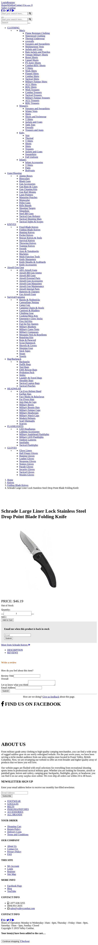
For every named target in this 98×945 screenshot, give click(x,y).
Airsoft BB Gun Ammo (30, 273)
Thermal (29, 138)
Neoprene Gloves (27, 461)
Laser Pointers (26, 194)
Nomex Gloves (26, 464)
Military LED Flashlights (31, 437)
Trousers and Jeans (34, 130)
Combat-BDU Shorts (35, 65)
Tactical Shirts (32, 79)
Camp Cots (24, 305)
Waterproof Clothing (35, 36)
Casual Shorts (31, 60)
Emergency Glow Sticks (31, 318)
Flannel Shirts (32, 73)
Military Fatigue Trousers (37, 97)
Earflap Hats (25, 394)
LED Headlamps (27, 429)
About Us (12, 847)
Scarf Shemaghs (27, 421)
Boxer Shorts (31, 57)
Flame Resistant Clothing (37, 33)
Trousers (29, 149)
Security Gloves (27, 469)
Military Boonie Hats (29, 407)
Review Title (7, 676)
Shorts (28, 143)
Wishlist (11, 5)
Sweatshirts (30, 154)
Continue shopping (10, 942)
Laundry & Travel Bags (30, 378)
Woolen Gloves (26, 474)
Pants (28, 168)
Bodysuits (30, 170)
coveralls (29, 41)
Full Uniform (31, 157)
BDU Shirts (31, 87)
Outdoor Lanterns (27, 439)
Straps (22, 353)
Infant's (22, 159)
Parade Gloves (26, 466)
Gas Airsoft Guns (27, 294)
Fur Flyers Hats (26, 399)
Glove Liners (25, 450)
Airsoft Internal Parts (29, 289)
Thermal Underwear (35, 38)
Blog (9, 889)
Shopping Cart (14, 827)
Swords (22, 248)
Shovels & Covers (28, 345)
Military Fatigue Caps (29, 410)
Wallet (22, 375)
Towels (22, 356)
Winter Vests (31, 111)
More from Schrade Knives (15, 645)
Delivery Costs (14, 832)
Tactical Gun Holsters (29, 216)
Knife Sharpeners (27, 259)
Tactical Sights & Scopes (31, 221)
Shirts (28, 146)
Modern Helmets (27, 418)
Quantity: (5, 609)
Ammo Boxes (25, 176)
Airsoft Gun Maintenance (31, 286)
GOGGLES (12, 804)
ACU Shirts (31, 84)
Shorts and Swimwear (35, 116)
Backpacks (24, 361)
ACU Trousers (32, 100)
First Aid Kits (25, 321)
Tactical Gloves (26, 472)
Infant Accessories (34, 162)
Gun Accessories (27, 184)
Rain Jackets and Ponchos (37, 52)
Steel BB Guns (26, 213)
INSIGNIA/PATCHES (18, 810)
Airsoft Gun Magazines (30, 283)
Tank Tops (30, 124)
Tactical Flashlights (28, 445)
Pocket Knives (26, 235)
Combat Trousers (33, 92)
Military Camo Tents (29, 329)
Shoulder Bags (26, 380)
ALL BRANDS (14, 815)
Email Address (8, 688)
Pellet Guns (24, 203)
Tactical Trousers (33, 95)
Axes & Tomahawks (29, 251)
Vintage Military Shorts (36, 54)
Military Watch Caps (29, 415)
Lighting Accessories (29, 431)
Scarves (23, 423)
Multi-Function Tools (29, 256)
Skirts (28, 114)
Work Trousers (32, 89)
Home (4, 5)
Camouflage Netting (29, 302)
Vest (27, 135)
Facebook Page (14, 886)
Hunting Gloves (27, 456)
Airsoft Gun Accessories (31, 281)
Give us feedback (50, 697)
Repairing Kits (26, 337)
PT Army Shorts (33, 62)
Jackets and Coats (33, 49)
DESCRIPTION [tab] (15, 650)
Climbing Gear (26, 313)
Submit (8, 638)
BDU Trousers (32, 103)
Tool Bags (24, 367)
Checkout (24, 942)
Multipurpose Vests (34, 46)
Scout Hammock (27, 343)
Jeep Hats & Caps (27, 402)
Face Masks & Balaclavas (31, 396)
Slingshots (24, 211)
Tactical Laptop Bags (29, 383)
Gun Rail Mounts (27, 192)
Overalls (29, 127)
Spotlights (24, 442)
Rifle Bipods (25, 205)
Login (4, 2)
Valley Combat (8, 8)
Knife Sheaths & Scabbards (32, 262)
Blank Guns (25, 181)
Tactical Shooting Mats (30, 219)
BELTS (10, 807)
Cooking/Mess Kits (28, 316)
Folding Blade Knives (29, 229)
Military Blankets (27, 326)
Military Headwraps (28, 413)
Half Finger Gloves (28, 453)
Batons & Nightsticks (29, 299)
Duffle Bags (25, 364)
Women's (23, 106)
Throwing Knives (27, 243)
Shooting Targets (27, 208)
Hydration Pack (26, 372)
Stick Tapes (24, 351)
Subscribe (6, 797)
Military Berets (26, 404)
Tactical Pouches (27, 386)
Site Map (11, 875)
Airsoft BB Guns (27, 275)
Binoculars (24, 178)
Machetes (23, 254)
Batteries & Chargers (29, 291)
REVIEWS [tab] (12, 652)
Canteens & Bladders (29, 310)
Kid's (21, 132)
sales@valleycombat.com (22, 909)
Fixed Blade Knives (28, 227)
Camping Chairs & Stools (31, 308)
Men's (22, 30)
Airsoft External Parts (29, 278)
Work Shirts (31, 71)
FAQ (9, 855)
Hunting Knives (27, 232)
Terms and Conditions (17, 835)
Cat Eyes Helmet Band (30, 391)
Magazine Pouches (28, 197)
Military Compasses (28, 332)
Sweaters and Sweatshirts (37, 44)
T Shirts (29, 68)
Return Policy (13, 830)
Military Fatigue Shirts (36, 81)
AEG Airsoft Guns (28, 270)
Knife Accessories (28, 264)
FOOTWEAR (14, 802)
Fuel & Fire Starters (28, 324)
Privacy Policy (14, 852)
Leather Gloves (26, 458)
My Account (13, 867)
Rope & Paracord (27, 340)
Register (11, 2)
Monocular (24, 200)
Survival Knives (27, 240)
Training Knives (27, 246)
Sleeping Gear (26, 348)
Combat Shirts (32, 76)
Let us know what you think (14, 685)
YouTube (11, 892)
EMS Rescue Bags (28, 369)
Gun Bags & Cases (28, 186)
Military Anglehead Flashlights (34, 434)
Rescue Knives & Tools (30, 238)
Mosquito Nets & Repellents (33, 334)
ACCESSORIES (15, 813)
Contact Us (20, 5)
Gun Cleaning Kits (28, 189)
